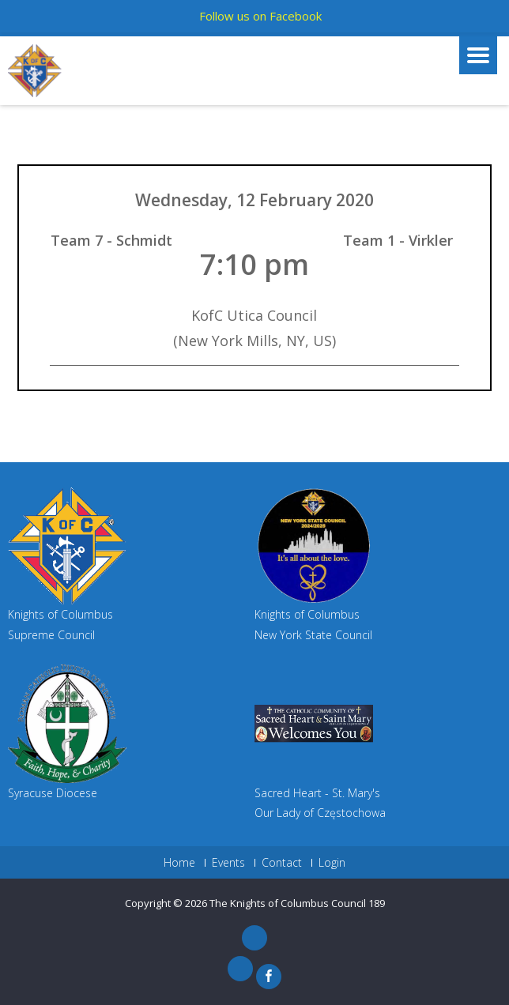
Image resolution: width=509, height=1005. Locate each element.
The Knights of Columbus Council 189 (297, 903)
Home (179, 863)
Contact (282, 863)
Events (228, 863)
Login (332, 863)
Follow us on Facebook (260, 16)
